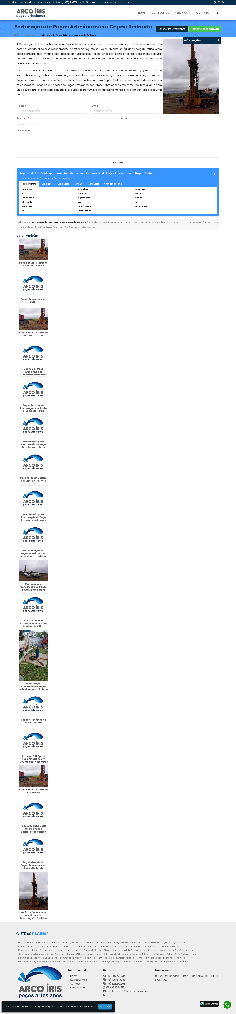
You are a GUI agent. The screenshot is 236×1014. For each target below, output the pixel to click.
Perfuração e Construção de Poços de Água (166, 961)
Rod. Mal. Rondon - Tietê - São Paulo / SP (37, 2)
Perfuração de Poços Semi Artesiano (80, 961)
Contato (202, 13)
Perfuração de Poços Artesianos (78, 942)
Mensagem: (24, 130)
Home (141, 13)
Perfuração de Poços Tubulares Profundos (121, 961)
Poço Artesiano (25, 942)
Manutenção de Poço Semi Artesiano (36, 950)
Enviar (118, 162)
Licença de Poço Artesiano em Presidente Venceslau (33, 371)
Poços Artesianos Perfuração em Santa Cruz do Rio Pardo (33, 408)
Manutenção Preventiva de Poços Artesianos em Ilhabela (33, 686)
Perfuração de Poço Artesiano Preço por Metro (120, 957)
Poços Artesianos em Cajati (33, 300)
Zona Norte (47, 183)
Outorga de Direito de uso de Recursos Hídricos (127, 954)
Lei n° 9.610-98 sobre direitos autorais (77, 227)
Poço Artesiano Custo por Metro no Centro (33, 479)
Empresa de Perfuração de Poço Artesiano (165, 942)
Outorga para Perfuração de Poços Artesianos (175, 954)
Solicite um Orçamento (172, 29)
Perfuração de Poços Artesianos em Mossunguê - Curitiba (33, 915)
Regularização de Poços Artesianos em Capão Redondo (33, 865)
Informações (78, 987)
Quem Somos (160, 13)
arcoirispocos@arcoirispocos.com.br (109, 2)
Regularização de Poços (48, 942)
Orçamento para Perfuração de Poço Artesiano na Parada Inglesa (33, 519)
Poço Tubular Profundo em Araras (33, 791)
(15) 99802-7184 (116, 987)
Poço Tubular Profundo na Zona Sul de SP (33, 264)
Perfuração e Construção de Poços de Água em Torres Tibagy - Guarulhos (33, 588)
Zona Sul (78, 183)
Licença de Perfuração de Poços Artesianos (39, 946)
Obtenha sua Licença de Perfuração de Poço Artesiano (130, 950)
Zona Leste (93, 183)
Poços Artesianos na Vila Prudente (33, 721)
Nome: (23, 105)
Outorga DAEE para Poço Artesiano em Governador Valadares (33, 758)
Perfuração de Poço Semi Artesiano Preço (165, 957)
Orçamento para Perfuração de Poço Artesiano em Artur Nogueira (33, 446)
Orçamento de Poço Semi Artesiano (177, 950)
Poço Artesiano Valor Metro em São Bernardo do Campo (33, 828)
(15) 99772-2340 (74, 2)
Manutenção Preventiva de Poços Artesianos (79, 950)
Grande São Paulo (113, 183)
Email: (96, 105)
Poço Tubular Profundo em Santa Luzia (33, 334)
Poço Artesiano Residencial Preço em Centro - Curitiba (33, 623)
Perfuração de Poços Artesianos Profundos (39, 961)
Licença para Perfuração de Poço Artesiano (121, 946)
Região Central (29, 183)
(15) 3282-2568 (115, 984)
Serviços (182, 13)
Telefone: (23, 118)
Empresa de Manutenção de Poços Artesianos (119, 942)
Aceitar (105, 1006)
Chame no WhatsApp (205, 29)
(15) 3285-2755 (116, 980)
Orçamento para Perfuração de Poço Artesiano (41, 954)
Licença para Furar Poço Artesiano (80, 946)
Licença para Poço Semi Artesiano (162, 946)
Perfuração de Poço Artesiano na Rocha (37, 957)
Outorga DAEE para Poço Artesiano (83, 954)
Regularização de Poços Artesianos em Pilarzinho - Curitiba (33, 553)
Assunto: (126, 118)
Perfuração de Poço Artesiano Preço (77, 957)
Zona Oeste (63, 183)
